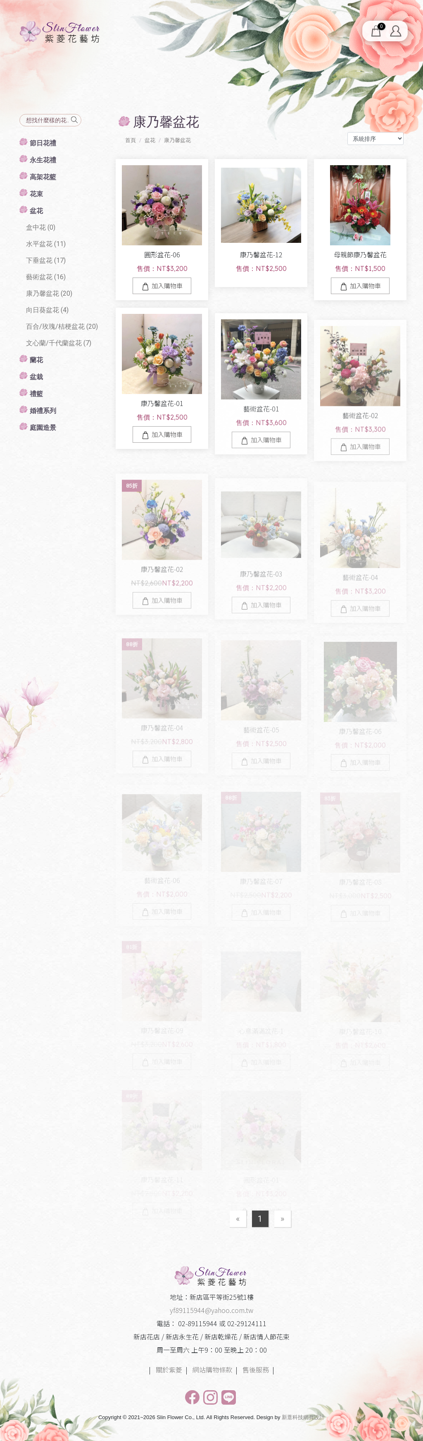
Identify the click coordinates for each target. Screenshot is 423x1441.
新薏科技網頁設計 (303, 1417)
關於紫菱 (169, 1370)
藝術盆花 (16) (46, 277)
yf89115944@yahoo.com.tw (211, 1310)
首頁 (130, 140)
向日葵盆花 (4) (47, 310)
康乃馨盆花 (177, 140)
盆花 (150, 140)
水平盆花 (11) (46, 244)
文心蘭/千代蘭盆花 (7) (58, 343)
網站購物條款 (212, 1370)
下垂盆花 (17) (46, 260)
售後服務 (255, 1370)
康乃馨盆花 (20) (49, 293)
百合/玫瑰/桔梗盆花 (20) (62, 326)
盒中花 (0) (40, 227)
